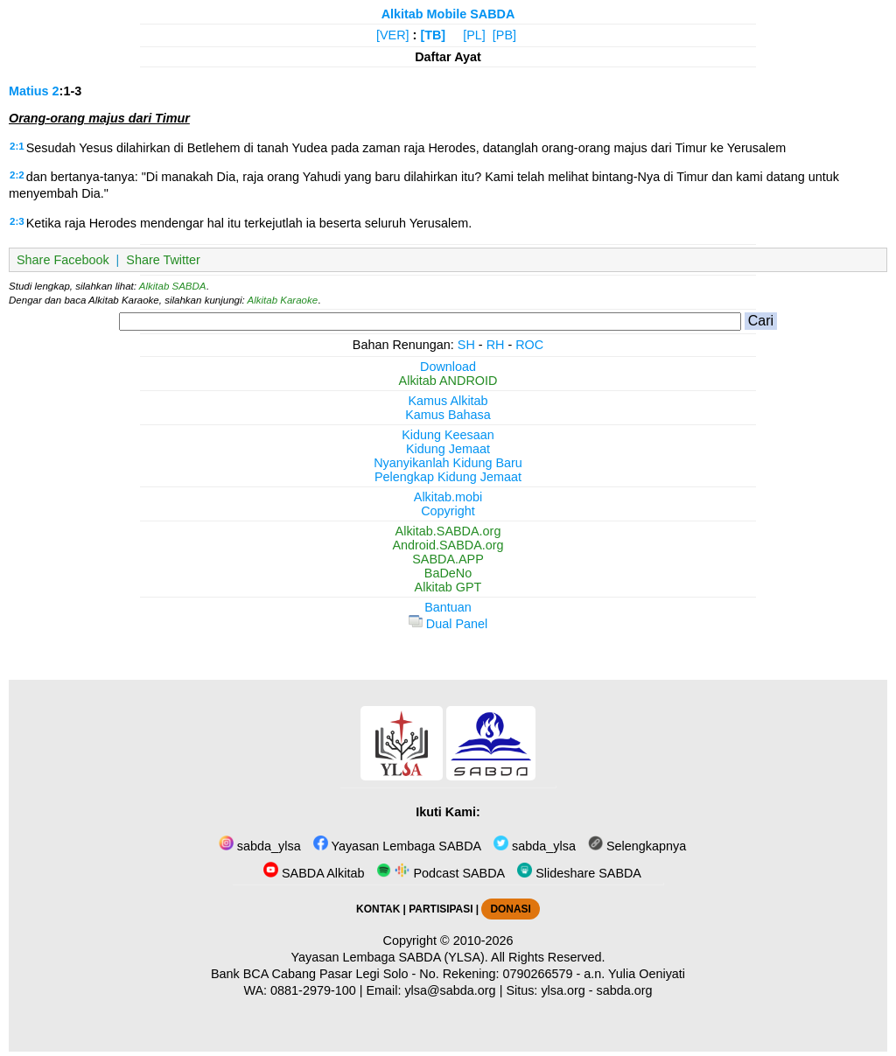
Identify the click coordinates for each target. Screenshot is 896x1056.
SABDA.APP (448, 559)
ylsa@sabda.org (449, 990)
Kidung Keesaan (448, 435)
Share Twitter (163, 260)
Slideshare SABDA (579, 873)
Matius (29, 91)
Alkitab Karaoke (283, 300)
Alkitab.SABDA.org (448, 531)
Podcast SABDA (440, 873)
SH (466, 345)
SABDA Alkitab (313, 873)
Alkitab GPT (448, 587)
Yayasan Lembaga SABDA (397, 846)
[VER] (393, 35)
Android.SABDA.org (447, 545)
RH (495, 345)
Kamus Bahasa (448, 415)
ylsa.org (562, 990)
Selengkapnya (637, 846)
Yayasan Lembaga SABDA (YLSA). (389, 957)
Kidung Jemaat (448, 449)
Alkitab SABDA (172, 286)
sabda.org (625, 990)
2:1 (17, 146)
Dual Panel (448, 624)
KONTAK (378, 909)
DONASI (510, 909)
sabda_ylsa (260, 846)
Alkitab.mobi (448, 497)
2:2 (17, 175)
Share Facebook (63, 260)
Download (448, 367)
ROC (529, 345)
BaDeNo (448, 573)
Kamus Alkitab (447, 401)
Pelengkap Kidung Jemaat (448, 477)
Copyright (448, 511)
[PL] (474, 35)
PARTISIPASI (440, 909)
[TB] (432, 35)
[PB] (504, 35)
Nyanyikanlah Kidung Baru (448, 463)
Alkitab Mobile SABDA (448, 14)
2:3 (17, 221)
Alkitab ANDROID (448, 381)
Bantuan (448, 607)
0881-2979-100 (313, 990)
